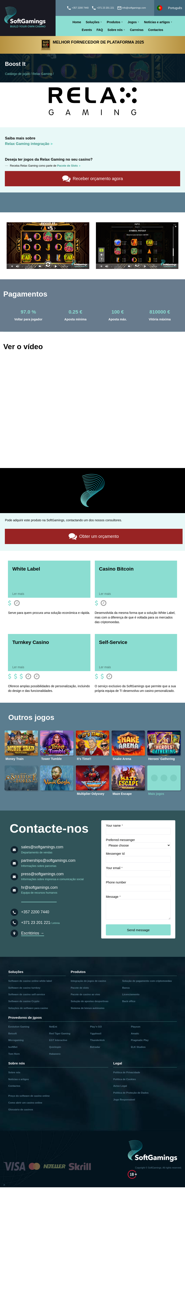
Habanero (55, 1053)
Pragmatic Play (140, 1040)
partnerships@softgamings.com (48, 860)
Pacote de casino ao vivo (85, 994)
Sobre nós (115, 30)
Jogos (132, 22)
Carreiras (137, 30)
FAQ (100, 30)
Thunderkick (97, 1040)
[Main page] (27, 18)
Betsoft (12, 1033)
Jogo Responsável (124, 1099)
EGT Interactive (58, 1040)
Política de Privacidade (126, 1072)
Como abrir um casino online (25, 1102)
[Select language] (169, 8)
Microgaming (16, 1040)
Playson (135, 1026)
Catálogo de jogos (17, 74)
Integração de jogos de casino (88, 980)
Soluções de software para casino (28, 1008)
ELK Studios (138, 1046)
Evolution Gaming (18, 1026)
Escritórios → (32, 933)
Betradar (95, 1046)
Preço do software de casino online (29, 1095)
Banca (126, 987)
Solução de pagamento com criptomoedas (147, 980)
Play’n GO (96, 1026)
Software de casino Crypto (23, 1001)
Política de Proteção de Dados (130, 1092)
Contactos (155, 30)
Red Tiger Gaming (59, 1033)
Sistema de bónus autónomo (88, 1008)
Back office (128, 1001)
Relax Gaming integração (27, 144)
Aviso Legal (120, 1085)
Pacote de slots (80, 987)
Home (77, 22)
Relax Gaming (42, 74)
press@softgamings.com (42, 874)
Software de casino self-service (26, 994)
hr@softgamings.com (39, 887)
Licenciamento (130, 994)
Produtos (113, 22)
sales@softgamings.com (42, 847)
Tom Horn (14, 1053)
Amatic (135, 1033)
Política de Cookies (124, 1078)
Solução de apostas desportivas (89, 1001)
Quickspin (55, 1046)
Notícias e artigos (157, 22)
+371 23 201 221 (35, 922)
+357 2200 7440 (35, 912)
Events (87, 30)
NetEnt (53, 1026)
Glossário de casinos (20, 1109)
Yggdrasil (95, 1033)
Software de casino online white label (30, 980)
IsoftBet (12, 1046)
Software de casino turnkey (24, 987)
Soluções (92, 22)
